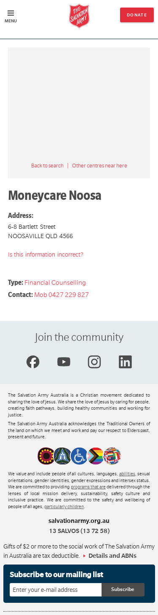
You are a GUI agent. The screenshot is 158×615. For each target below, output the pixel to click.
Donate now (137, 17)
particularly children (64, 506)
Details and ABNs (112, 555)
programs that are (88, 487)
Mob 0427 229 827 (61, 295)
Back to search (47, 166)
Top (144, 604)
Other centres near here (99, 166)
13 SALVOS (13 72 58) (79, 531)
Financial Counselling (55, 282)
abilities (127, 474)
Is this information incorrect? (45, 254)
